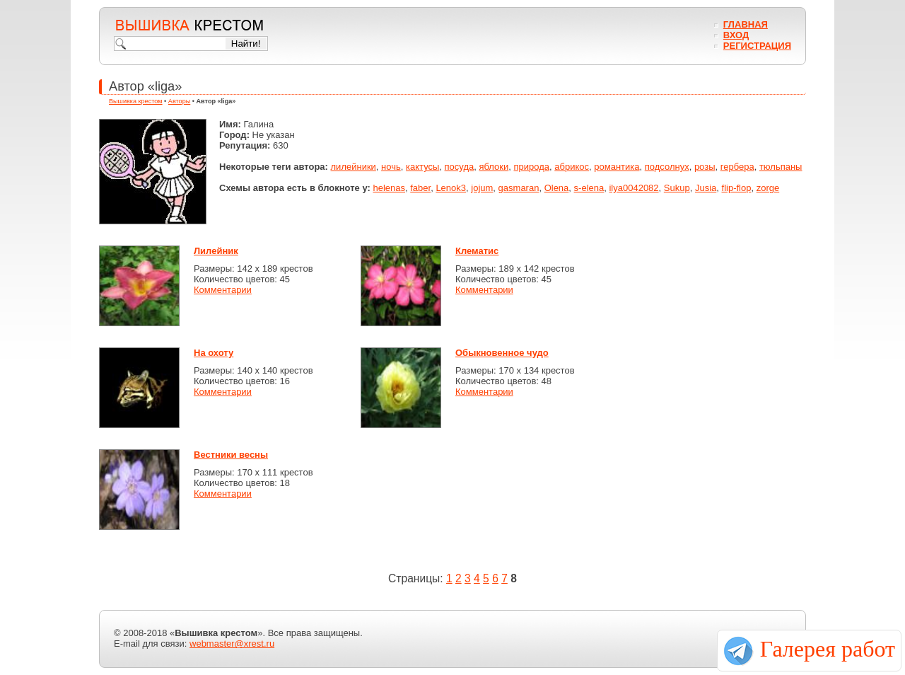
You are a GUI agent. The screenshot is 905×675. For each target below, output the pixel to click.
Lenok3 (451, 188)
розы (705, 166)
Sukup (677, 188)
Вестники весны (231, 454)
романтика (616, 166)
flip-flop (737, 188)
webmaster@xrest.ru (231, 643)
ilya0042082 (633, 188)
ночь (391, 166)
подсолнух (667, 166)
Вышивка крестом (136, 101)
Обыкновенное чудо (502, 352)
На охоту (213, 352)
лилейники (353, 166)
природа (532, 166)
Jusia (705, 188)
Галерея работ (827, 649)
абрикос (571, 166)
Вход (736, 35)
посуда (459, 166)
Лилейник (216, 251)
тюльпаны (780, 166)
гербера (737, 166)
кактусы (422, 166)
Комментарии (223, 289)
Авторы (179, 101)
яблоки (493, 166)
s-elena (589, 188)
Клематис (476, 251)
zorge (768, 188)
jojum (482, 188)
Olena (556, 188)
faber (420, 188)
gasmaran (518, 188)
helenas (389, 188)
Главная (745, 24)
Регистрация (757, 45)
